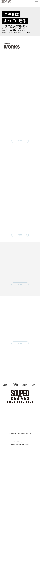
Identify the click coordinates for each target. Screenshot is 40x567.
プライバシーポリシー (20, 442)
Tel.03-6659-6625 (20, 401)
